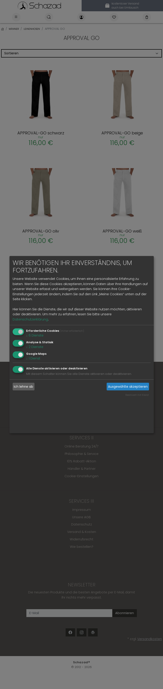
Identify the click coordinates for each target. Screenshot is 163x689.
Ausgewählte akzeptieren (128, 386)
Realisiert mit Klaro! (137, 395)
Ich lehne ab (23, 386)
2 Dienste (34, 347)
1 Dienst (33, 358)
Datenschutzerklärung (30, 319)
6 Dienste (35, 335)
